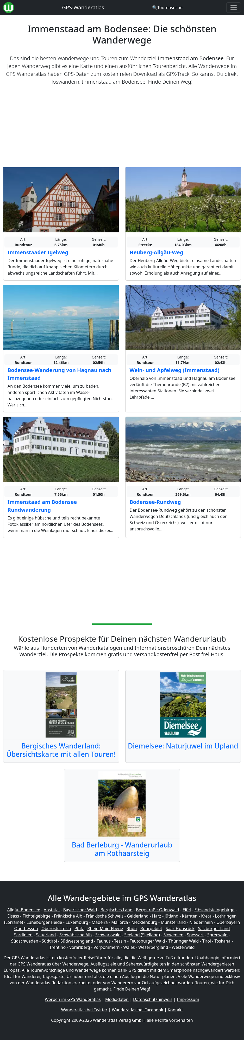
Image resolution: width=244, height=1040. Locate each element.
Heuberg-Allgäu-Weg (156, 252)
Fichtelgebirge (37, 916)
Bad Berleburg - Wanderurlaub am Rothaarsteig (122, 849)
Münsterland (173, 922)
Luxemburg (77, 922)
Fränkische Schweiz (104, 916)
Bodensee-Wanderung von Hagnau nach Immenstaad (59, 374)
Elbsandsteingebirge (214, 910)
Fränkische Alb (68, 916)
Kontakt (175, 1010)
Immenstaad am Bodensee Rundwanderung (42, 505)
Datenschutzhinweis (152, 999)
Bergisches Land (117, 910)
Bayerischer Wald (80, 910)
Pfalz (79, 928)
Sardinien (23, 935)
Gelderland (137, 916)
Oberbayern (228, 922)
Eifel (187, 910)
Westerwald (183, 947)
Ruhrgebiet (151, 928)
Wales (129, 947)
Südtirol (49, 941)
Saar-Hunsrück (180, 928)
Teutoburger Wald (147, 941)
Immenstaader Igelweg (38, 252)
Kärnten (190, 916)
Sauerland (46, 935)
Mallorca (119, 922)
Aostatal (52, 910)
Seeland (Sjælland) (142, 935)
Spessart (195, 935)
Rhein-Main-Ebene (105, 928)
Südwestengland (76, 941)
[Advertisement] (122, 126)
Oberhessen (26, 928)
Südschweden (24, 941)
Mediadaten (117, 999)
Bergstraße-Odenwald (157, 910)
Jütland (171, 916)
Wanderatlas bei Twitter (84, 1010)
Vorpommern (106, 947)
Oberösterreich (56, 928)
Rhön (132, 928)
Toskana (222, 941)
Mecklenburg (144, 922)
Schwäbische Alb (75, 935)
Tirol (206, 941)
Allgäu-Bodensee (23, 910)
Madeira (100, 922)
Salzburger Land (214, 928)
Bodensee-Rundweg (155, 501)
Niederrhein (201, 922)
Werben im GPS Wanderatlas (73, 999)
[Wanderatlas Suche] (167, 7)
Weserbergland (153, 947)
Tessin (120, 941)
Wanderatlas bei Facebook (137, 1010)
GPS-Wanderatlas (83, 7)
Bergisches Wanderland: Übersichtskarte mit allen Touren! (61, 750)
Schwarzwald (108, 935)
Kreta (206, 916)
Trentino (57, 947)
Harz (156, 916)
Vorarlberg (79, 947)
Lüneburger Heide (44, 922)
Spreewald (217, 935)
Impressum (188, 999)
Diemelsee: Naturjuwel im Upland (183, 746)
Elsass (13, 916)
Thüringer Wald (183, 941)
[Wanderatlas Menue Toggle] (233, 7)
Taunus (104, 941)
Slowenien (174, 935)
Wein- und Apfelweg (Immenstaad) (175, 370)
